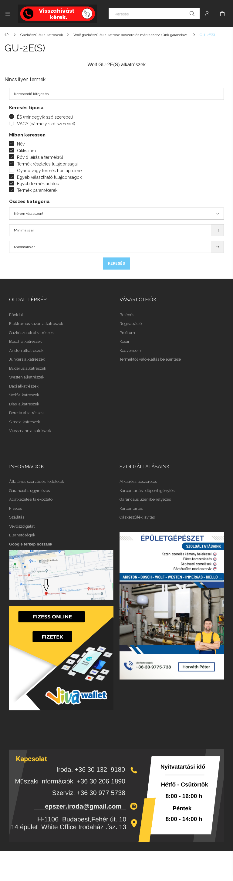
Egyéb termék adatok (38, 183)
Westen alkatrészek (26, 377)
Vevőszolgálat (22, 526)
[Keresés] (154, 13)
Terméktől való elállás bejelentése (150, 359)
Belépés (127, 315)
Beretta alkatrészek (26, 413)
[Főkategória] (8, 35)
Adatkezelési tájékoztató (30, 499)
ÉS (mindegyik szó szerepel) (45, 117)
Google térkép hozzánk (30, 544)
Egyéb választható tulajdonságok (49, 177)
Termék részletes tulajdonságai (47, 164)
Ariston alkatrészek (26, 350)
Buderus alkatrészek (27, 368)
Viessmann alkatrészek (30, 430)
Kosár (125, 341)
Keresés (116, 263)
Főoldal (16, 315)
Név (21, 144)
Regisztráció (131, 323)
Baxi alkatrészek (24, 386)
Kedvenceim (131, 350)
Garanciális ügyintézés (29, 490)
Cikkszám (26, 150)
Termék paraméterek (37, 190)
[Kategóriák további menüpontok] (7, 13)
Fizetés (15, 508)
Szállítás (16, 517)
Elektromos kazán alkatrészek (36, 323)
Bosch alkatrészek (25, 341)
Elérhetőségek (22, 535)
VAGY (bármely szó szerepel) (46, 123)
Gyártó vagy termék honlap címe (49, 170)
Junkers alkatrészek (27, 359)
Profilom (127, 332)
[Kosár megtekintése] (222, 13)
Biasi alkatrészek (24, 404)
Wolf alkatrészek (24, 395)
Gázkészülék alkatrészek (31, 332)
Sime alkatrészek (24, 422)
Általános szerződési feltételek (36, 481)
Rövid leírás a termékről (40, 157)
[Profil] (207, 13)
